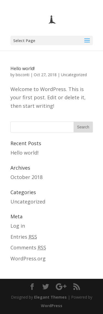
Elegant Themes (50, 297)
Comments (28, 247)
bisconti (22, 74)
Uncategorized (74, 74)
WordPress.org (28, 258)
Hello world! (22, 68)
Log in (17, 225)
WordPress (51, 305)
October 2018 (26, 177)
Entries (23, 236)
